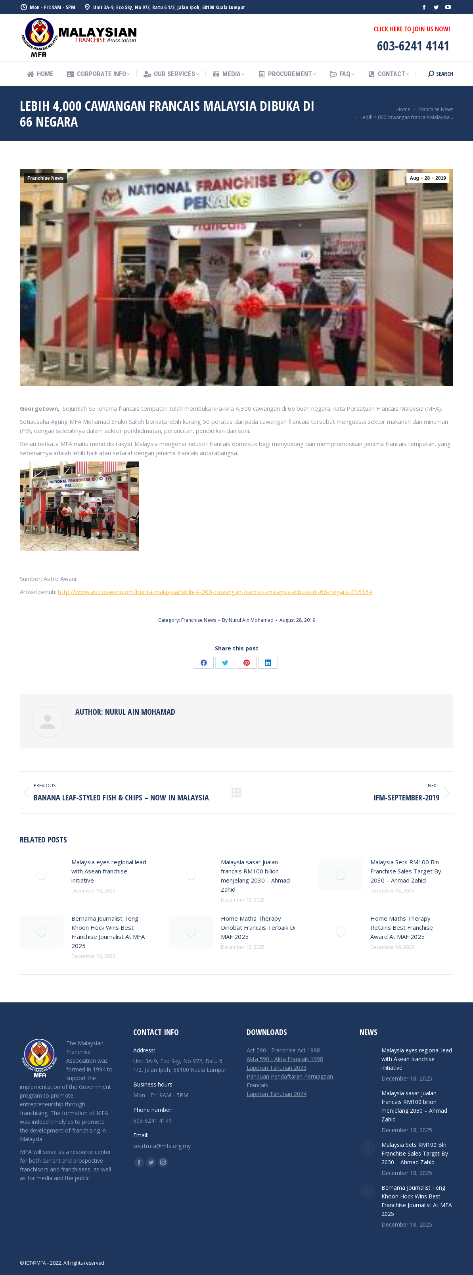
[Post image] (41, 875)
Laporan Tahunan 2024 (276, 1094)
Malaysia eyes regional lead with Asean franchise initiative (108, 871)
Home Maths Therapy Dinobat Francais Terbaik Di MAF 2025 (258, 927)
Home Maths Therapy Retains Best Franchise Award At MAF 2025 (401, 927)
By (248, 620)
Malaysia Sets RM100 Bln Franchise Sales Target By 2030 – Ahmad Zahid (405, 871)
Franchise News (45, 178)
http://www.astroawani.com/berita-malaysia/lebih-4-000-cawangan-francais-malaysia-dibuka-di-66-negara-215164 (215, 592)
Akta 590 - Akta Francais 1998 (285, 1059)
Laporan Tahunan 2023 (276, 1067)
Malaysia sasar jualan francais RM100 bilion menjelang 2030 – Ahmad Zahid (255, 875)
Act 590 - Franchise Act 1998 (283, 1050)
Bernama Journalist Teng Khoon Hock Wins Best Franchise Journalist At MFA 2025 (108, 932)
